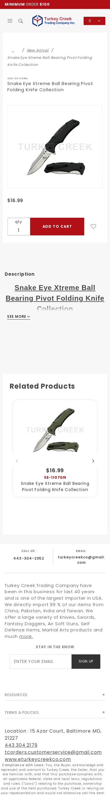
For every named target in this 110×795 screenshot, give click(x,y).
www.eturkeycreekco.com (38, 759)
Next (93, 461)
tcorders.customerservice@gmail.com (53, 752)
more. (26, 636)
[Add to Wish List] (93, 226)
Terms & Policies (22, 712)
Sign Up (86, 661)
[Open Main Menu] (10, 20)
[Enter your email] (40, 661)
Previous (17, 461)
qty (18, 221)
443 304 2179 (21, 745)
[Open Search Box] (21, 20)
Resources (16, 694)
